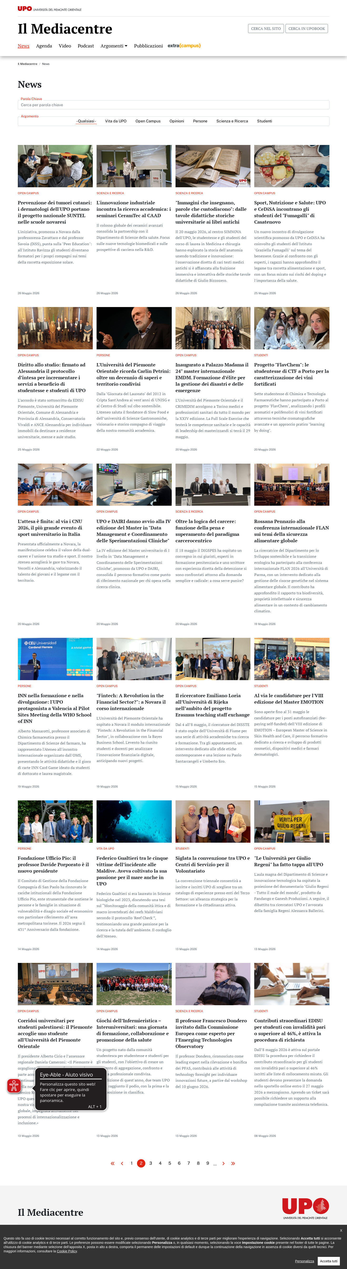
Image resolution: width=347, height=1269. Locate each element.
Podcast (86, 46)
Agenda (44, 46)
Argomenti (112, 46)
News (23, 46)
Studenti (264, 121)
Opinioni (177, 121)
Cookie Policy (67, 1251)
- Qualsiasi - (86, 121)
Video (65, 46)
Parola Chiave (31, 99)
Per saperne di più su (55, 224)
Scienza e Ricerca (232, 121)
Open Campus (148, 121)
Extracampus (184, 45)
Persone (200, 121)
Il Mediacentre (27, 64)
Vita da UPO (116, 121)
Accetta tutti (328, 1261)
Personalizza (304, 1261)
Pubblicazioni (148, 46)
